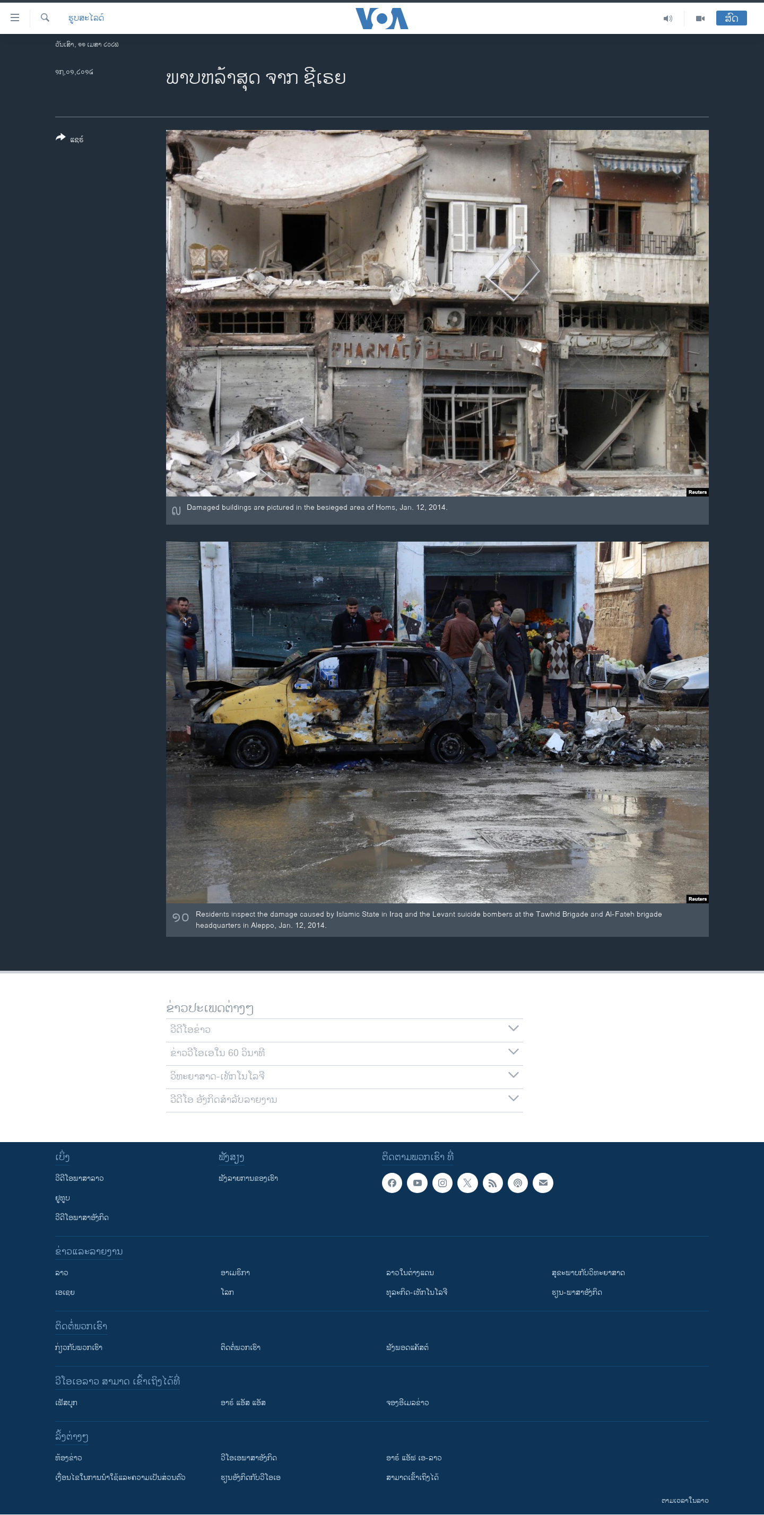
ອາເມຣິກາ (235, 1272)
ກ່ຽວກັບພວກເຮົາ (78, 1347)
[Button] (70, 140)
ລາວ (61, 1272)
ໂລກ (227, 1292)
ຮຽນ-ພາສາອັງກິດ (577, 1292)
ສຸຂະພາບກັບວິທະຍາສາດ (588, 1272)
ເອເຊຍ (65, 1292)
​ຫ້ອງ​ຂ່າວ (68, 1458)
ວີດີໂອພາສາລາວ (79, 1178)
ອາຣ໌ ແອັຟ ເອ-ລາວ (414, 1458)
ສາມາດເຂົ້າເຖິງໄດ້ (412, 1477)
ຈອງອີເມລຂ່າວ (407, 1402)
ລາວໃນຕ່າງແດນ (410, 1272)
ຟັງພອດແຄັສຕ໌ (407, 1347)
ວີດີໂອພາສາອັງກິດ (82, 1217)
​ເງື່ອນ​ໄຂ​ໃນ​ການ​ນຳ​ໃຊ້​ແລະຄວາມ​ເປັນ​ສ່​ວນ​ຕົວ (120, 1477)
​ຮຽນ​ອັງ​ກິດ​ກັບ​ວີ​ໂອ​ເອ (251, 1477)
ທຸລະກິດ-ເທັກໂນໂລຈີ (416, 1292)
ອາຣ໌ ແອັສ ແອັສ (243, 1402)
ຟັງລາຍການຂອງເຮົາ (248, 1178)
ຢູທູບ (62, 1198)
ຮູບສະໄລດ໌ (86, 18)
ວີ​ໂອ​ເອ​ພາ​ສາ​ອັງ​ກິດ (249, 1458)
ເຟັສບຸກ (66, 1402)
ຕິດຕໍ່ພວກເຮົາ (241, 1347)
